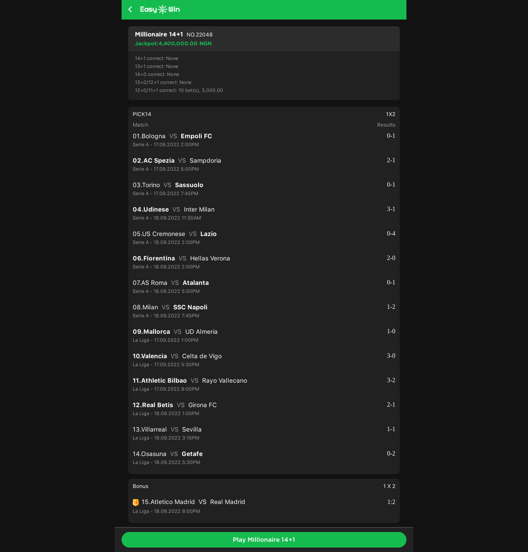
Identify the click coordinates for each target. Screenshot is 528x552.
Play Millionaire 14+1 (264, 539)
